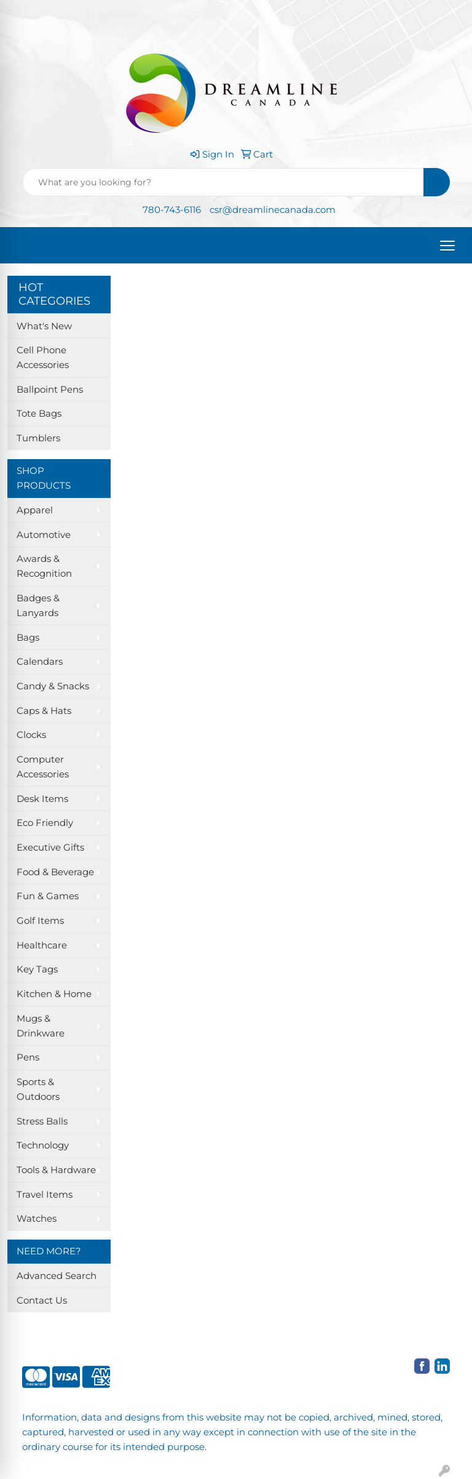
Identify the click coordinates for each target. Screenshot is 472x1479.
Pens (28, 1057)
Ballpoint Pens (50, 389)
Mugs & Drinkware (41, 1026)
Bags (28, 637)
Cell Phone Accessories (43, 358)
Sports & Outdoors (38, 1089)
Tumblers (38, 438)
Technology (43, 1145)
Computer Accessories (43, 767)
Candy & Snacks (53, 686)
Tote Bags (39, 413)
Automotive (44, 534)
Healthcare (42, 945)
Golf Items (40, 920)
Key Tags (37, 969)
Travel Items (45, 1194)
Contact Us (42, 1300)
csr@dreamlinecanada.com (273, 209)
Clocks (31, 734)
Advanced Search (56, 1275)
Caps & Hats (44, 710)
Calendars (40, 661)
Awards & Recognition (44, 566)
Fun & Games (48, 896)
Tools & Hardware (56, 1170)
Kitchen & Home (54, 994)
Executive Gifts (50, 847)
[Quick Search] (223, 182)
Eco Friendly (45, 822)
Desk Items (42, 798)
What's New (44, 326)
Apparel (35, 510)
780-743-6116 (172, 209)
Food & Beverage (55, 872)
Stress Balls (42, 1121)
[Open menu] (447, 245)
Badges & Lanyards (38, 606)
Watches (37, 1218)
